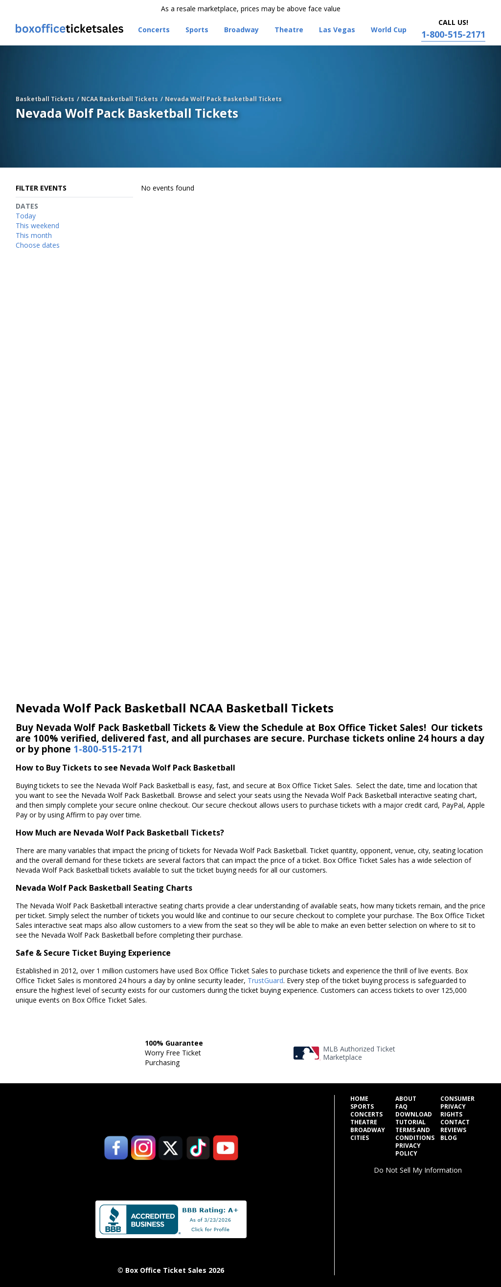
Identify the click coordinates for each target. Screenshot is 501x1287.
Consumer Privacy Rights (457, 1106)
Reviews (453, 1130)
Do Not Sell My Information (418, 1170)
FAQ (401, 1107)
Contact (455, 1122)
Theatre (363, 1122)
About (405, 1099)
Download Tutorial (413, 1118)
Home (359, 1099)
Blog (448, 1138)
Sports (362, 1107)
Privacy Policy (408, 1150)
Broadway (367, 1130)
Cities (359, 1138)
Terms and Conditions (414, 1134)
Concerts (366, 1114)
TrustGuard (265, 980)
